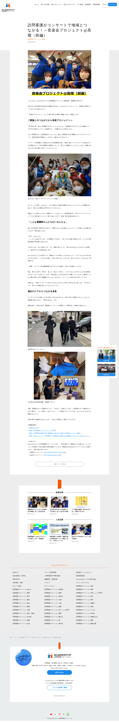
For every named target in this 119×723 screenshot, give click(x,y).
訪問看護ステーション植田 (21, 593)
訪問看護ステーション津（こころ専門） (57, 610)
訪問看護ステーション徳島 (53, 613)
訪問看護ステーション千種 (21, 610)
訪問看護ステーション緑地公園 (86, 623)
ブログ (104, 4)
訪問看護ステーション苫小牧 (85, 613)
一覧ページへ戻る (59, 464)
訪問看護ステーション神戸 (84, 599)
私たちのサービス (69, 4)
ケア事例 (80, 4)
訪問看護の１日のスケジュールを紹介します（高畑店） (37, 538)
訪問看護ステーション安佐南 (53, 589)
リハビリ (47, 582)
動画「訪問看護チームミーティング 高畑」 (43, 430)
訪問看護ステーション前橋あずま (87, 616)
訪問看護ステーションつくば (85, 610)
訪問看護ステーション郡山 (21, 603)
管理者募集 (96, 4)
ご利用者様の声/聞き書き (52, 575)
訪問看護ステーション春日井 (53, 596)
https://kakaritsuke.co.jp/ (52, 455)
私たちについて (57, 4)
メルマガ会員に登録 (59, 687)
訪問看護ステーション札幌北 (85, 603)
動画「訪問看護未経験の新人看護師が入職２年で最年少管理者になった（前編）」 (56, 433)
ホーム (37, 4)
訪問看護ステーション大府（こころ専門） (89, 593)
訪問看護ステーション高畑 (84, 606)
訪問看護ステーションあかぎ (22, 589)
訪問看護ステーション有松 (84, 589)
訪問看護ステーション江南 (53, 599)
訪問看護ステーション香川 (21, 596)
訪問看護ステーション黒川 (84, 596)
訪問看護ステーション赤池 (84, 586)
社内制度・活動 (18, 582)
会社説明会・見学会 (19, 575)
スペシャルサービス (82, 582)
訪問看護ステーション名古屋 (22, 616)
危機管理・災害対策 (50, 579)
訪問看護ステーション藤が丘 (53, 616)
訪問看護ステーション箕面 (84, 620)
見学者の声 (16, 579)
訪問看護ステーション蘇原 (53, 606)
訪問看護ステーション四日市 (53, 623)
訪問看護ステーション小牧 (53, 603)
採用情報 (88, 4)
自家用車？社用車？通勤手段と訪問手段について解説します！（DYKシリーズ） (59, 539)
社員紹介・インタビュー (84, 572)
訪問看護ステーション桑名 (21, 599)
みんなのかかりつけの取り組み (86, 579)
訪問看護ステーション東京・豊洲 (23, 613)
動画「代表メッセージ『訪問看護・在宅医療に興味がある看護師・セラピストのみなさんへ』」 (60, 436)
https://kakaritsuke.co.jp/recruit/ (54, 452)
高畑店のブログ (34, 427)
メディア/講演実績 (50, 572)
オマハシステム (49, 586)
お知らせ (15, 572)
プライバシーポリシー (59, 695)
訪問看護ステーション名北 (21, 623)
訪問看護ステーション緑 (52, 620)
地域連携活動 (80, 575)
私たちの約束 (45, 4)
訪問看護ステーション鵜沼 (53, 593)
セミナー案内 (17, 586)
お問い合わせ (112, 4)
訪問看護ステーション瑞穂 (21, 620)
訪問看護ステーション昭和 (21, 606)
